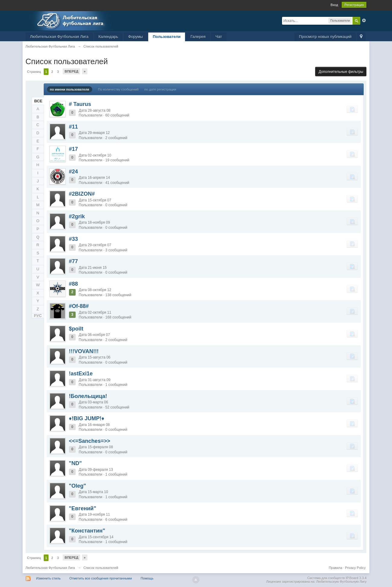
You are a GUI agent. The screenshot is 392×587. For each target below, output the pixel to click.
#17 (73, 149)
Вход (334, 5)
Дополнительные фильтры (340, 72)
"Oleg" (77, 486)
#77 (73, 261)
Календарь (108, 36)
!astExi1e (81, 374)
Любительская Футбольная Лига (59, 36)
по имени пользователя (69, 89)
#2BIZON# (82, 194)
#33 (73, 239)
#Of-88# (79, 306)
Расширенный (364, 20)
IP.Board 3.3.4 (356, 578)
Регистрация (354, 5)
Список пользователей (100, 568)
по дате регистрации (160, 89)
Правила (335, 568)
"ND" (75, 463)
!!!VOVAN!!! (84, 351)
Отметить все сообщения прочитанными (100, 578)
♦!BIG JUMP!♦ (86, 418)
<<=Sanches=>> (89, 441)
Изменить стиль (48, 578)
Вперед (71, 71)
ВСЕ (38, 101)
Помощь (147, 578)
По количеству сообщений (118, 89)
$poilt (76, 329)
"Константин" (87, 531)
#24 (73, 172)
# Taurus (80, 104)
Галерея (197, 36)
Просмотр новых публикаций (325, 36)
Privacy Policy (355, 568)
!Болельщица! (88, 396)
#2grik (77, 216)
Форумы (135, 36)
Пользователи (166, 36)
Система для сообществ (326, 578)
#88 (73, 284)
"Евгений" (82, 508)
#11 (73, 127)
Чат (218, 36)
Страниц (34, 71)
